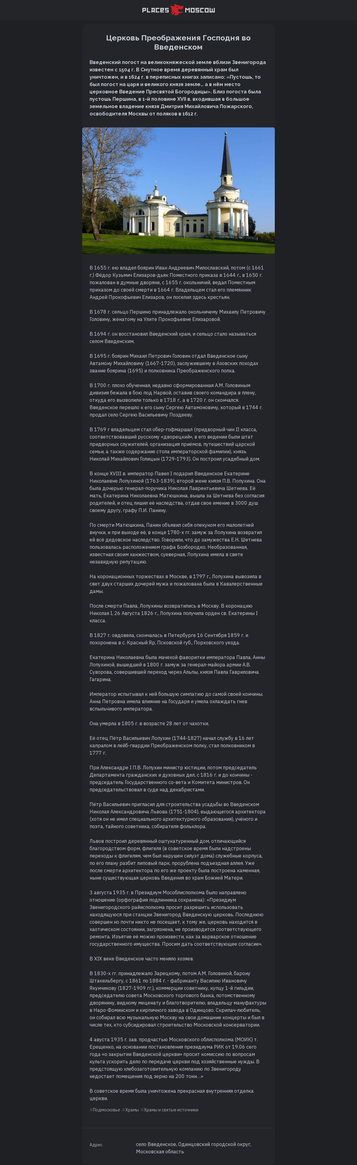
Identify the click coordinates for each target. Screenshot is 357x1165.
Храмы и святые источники (171, 1110)
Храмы (132, 1110)
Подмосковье (106, 1110)
